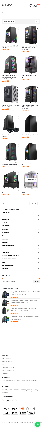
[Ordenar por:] (9, 21)
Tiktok (16, 400)
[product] (5, 294)
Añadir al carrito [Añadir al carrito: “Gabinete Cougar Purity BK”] (37, 117)
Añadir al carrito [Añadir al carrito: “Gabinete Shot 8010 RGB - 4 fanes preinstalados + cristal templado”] (17, 58)
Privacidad (5, 373)
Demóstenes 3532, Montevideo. (25, 422)
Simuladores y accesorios (10, 255)
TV (2, 236)
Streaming (5, 249)
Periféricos (5, 252)
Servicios (5, 269)
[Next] (38, 203)
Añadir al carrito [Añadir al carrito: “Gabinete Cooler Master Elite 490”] (17, 173)
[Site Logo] (9, 5)
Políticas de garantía (8, 367)
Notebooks (5, 219)
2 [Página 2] (28, 203)
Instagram (12, 400)
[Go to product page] (11, 35)
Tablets (4, 222)
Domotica (5, 242)
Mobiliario (5, 239)
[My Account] (34, 5)
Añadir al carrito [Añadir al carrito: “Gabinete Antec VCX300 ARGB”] (37, 58)
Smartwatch (6, 226)
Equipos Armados (7, 216)
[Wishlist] (30, 5)
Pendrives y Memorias (8, 265)
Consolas (5, 229)
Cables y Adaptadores (9, 259)
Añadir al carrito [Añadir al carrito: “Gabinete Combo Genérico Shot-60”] (17, 117)
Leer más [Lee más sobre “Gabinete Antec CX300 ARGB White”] (37, 173)
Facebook (3, 400)
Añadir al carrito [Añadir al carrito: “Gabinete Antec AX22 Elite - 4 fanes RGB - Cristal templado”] (37, 87)
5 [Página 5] (32, 203)
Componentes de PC (8, 246)
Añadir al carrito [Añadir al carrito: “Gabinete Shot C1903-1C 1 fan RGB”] (17, 28)
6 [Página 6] (35, 203)
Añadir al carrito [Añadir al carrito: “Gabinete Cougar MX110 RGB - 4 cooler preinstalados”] (17, 145)
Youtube (8, 400)
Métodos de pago (7, 361)
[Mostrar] (37, 21)
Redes (3, 262)
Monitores (5, 232)
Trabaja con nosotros (8, 370)
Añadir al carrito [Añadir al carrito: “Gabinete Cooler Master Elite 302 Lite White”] (17, 87)
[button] (3, 4)
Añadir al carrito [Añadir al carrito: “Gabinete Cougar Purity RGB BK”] (37, 145)
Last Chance (6, 212)
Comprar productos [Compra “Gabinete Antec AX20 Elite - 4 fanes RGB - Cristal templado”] (37, 28)
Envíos (4, 364)
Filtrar (37, 281)
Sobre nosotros (6, 358)
